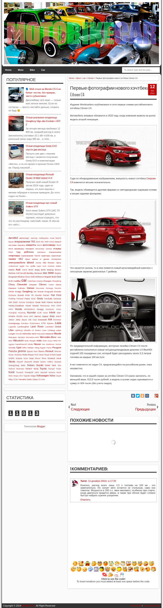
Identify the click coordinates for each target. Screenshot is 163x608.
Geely (40, 298)
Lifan (11, 330)
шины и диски (40, 259)
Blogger (41, 426)
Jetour (11, 319)
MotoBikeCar (28, 605)
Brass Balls (30, 277)
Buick (54, 277)
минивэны (19, 248)
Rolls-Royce (28, 354)
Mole (27, 341)
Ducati (41, 291)
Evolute (57, 291)
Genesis (57, 298)
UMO (37, 372)
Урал (27, 259)
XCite (15, 379)
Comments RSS (151, 605)
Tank (54, 365)
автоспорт (24, 238)
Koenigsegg (14, 323)
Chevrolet (22, 284)
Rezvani (57, 351)
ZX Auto (41, 379)
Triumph (51, 369)
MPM (55, 341)
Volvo (52, 375)
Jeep (52, 316)
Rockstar (18, 355)
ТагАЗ (37, 256)
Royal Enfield (50, 355)
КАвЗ (51, 242)
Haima (50, 302)
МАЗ (10, 248)
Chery (11, 284)
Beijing (50, 270)
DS (35, 291)
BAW (43, 270)
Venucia (51, 372)
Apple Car (24, 266)
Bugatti (47, 277)
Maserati (49, 333)
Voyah (58, 376)
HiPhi (10, 309)
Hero (53, 306)
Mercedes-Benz (48, 337)
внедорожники (22, 241)
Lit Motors (36, 330)
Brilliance (39, 277)
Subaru (30, 365)
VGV (21, 376)
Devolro (58, 288)
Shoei (44, 358)
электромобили (16, 262)
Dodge (18, 291)
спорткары (14, 255)
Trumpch (19, 372)
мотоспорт (39, 249)
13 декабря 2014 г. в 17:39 (102, 481)
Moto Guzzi (47, 341)
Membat (21, 337)
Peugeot (56, 347)
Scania (19, 358)
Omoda (11, 347)
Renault (49, 351)
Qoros (30, 351)
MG (59, 337)
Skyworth (28, 362)
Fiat (53, 295)
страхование (27, 256)
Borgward (12, 277)
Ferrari (46, 295)
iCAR (39, 313)
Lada (58, 323)
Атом (52, 238)
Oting (37, 348)
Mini (10, 340)
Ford (58, 295)
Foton (27, 298)
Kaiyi (35, 320)
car (24, 280)
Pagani (42, 348)
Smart (36, 362)
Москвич (30, 248)
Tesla (36, 369)
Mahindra (26, 333)
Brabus (21, 277)
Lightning (18, 330)
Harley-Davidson (16, 305)
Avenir (24, 270)
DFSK (11, 291)
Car (43, 70)
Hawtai (35, 305)
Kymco (50, 323)
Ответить (85, 499)
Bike (32, 70)
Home (8, 70)
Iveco (26, 316)
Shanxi (37, 358)
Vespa (15, 376)
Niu (43, 344)
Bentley (30, 273)
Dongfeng (27, 291)
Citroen (42, 284)
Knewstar (57, 320)
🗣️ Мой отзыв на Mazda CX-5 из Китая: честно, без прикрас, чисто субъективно (43, 92)
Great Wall (40, 302)
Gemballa (48, 299)
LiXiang (51, 330)
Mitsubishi (18, 340)
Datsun (30, 288)
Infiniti (52, 312)
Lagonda (12, 327)
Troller (58, 369)
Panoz (49, 348)
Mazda (57, 333)
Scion (25, 358)
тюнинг (12, 259)
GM (10, 302)
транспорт (56, 256)
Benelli (23, 273)
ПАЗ (10, 252)
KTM (43, 323)
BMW (51, 273)
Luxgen (11, 333)
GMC (15, 302)
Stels (23, 365)
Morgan (32, 341)
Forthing (11, 299)
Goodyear (30, 302)
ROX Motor (39, 355)
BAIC (30, 270)
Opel (18, 347)
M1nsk (19, 334)
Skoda (11, 361)
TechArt (11, 369)
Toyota (43, 368)
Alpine (58, 263)
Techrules (20, 369)
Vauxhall (43, 372)
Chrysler (33, 284)
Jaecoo (37, 316)
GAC (33, 298)
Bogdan (58, 273)
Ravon (41, 351)
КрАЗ (39, 245)
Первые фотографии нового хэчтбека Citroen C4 (110, 91)
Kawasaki (42, 319)
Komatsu (24, 323)
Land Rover (37, 326)
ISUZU (19, 316)
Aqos (39, 266)
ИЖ (42, 242)
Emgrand (49, 291)
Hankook (57, 302)
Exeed (21, 295)
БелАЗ (58, 238)
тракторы (45, 256)
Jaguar (45, 316)
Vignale (27, 376)
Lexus (58, 326)
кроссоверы (49, 245)
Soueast (57, 362)
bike (45, 273)
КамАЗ (58, 241)
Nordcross (50, 344)
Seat (31, 358)
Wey (10, 379)
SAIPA (11, 358)
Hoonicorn (50, 309)
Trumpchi (29, 372)
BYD (10, 281)
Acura (38, 263)
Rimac (11, 355)
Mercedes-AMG (32, 337)
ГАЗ (33, 241)
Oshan (30, 347)
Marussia (41, 334)
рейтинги (29, 252)
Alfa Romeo (48, 263)
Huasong (21, 313)
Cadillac (17, 281)
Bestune (38, 273)
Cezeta (39, 281)
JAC (31, 316)
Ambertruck (13, 266)
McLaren (12, 337)
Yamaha (22, 379)
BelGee (11, 273)
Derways (49, 288)
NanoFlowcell (21, 344)
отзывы (57, 248)
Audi (18, 269)
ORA (24, 347)
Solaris (43, 362)
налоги (49, 249)
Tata (59, 365)
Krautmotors (35, 323)
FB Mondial (36, 295)
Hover (58, 309)
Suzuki (39, 365)
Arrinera (51, 266)
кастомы (12, 245)
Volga (33, 376)
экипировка (56, 259)
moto (39, 340)
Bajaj (37, 270)
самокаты (41, 252)
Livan (44, 330)
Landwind (49, 327)
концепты (31, 245)
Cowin (51, 285)
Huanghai (12, 313)
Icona (45, 313)
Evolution (12, 295)
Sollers (50, 362)
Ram (36, 351)
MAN (34, 333)
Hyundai (31, 312)
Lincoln (27, 330)
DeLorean (40, 288)
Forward (20, 299)
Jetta (18, 319)
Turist (83, 481)
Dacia (58, 284)
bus (59, 276)
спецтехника (55, 252)
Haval (28, 305)
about (30, 262)
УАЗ (20, 259)
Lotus (58, 330)
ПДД (18, 252)
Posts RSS (135, 605)
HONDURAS (29, 309)
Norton (58, 344)
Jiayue (24, 320)
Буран (11, 242)
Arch (44, 266)
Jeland (58, 316)
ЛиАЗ (58, 245)
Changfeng (56, 281)
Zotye (35, 379)
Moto (21, 70)
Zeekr (29, 379)
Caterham (32, 281)
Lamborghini (23, 326)
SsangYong (13, 365)
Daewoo (12, 288)
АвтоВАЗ (13, 238)
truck (11, 372)
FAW (27, 295)
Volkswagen (42, 375)
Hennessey (44, 306)
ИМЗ (47, 242)
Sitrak (58, 358)
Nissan (37, 344)
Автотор (34, 238)
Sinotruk (51, 358)
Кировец (21, 245)
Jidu (29, 320)
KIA (50, 319)
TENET (28, 369)
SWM (47, 365)
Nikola (30, 344)
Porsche (12, 351)
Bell (18, 273)
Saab (58, 354)
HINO (58, 306)
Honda (18, 309)
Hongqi (40, 309)
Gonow (22, 302)
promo (22, 351)
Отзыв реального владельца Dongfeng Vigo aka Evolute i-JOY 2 (43, 121)
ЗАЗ (38, 241)
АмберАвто (44, 238)
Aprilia (32, 266)
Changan (47, 281)
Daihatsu (21, 288)
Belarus (58, 270)
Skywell (20, 362)
